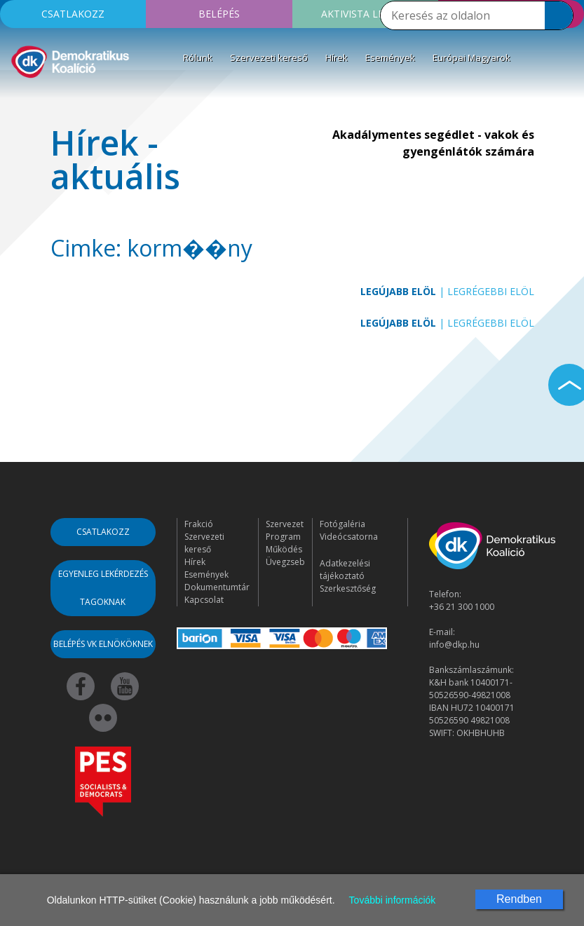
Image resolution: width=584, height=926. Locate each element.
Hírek (336, 57)
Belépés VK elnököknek (103, 644)
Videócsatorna (349, 537)
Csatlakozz (72, 13)
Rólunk (197, 57)
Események (390, 57)
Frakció (198, 524)
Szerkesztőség (348, 588)
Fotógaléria (342, 524)
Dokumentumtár (217, 587)
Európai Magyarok (471, 57)
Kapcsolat (204, 600)
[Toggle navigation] (20, 100)
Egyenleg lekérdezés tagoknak (103, 588)
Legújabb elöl (398, 291)
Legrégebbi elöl (490, 291)
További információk (392, 900)
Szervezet (285, 524)
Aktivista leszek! (365, 13)
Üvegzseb (285, 562)
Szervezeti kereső (269, 57)
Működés (284, 549)
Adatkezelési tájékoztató (345, 569)
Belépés (219, 13)
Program (283, 537)
